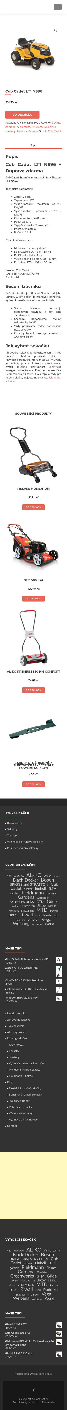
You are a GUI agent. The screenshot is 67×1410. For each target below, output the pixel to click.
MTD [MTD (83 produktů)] (42, 910)
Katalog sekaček (17, 1038)
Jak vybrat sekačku (19, 1019)
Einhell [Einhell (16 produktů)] (40, 888)
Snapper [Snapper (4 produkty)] (20, 920)
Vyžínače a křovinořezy (23, 1119)
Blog (10, 1082)
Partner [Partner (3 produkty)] (54, 910)
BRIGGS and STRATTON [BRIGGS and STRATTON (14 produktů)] (29, 884)
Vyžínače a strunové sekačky (25, 841)
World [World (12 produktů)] (49, 924)
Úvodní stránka (16, 1013)
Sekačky (12, 829)
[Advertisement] (33, 1185)
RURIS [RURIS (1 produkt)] (38, 915)
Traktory (22, 131)
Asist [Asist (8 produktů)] (47, 876)
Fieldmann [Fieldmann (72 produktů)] (33, 892)
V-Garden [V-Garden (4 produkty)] (33, 920)
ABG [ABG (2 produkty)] (9, 876)
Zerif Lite (18, 1402)
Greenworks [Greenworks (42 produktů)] (22, 901)
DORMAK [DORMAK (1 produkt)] (28, 889)
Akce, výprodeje (17, 1032)
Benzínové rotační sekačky (25, 1094)
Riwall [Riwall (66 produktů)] (26, 914)
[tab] (33, 145)
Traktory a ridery (19, 1100)
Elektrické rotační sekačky (25, 1088)
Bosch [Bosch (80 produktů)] (47, 880)
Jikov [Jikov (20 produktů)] (41, 905)
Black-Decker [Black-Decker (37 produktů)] (25, 879)
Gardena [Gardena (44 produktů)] (26, 897)
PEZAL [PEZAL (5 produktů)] (13, 915)
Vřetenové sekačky (21, 1113)
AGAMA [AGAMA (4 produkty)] (19, 875)
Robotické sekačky (20, 1107)
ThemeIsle (48, 1402)
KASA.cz (37, 126)
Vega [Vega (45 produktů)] (46, 919)
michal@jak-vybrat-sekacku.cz (33, 1373)
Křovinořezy (14, 823)
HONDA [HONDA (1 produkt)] (14, 906)
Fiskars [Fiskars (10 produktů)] (51, 893)
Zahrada (33, 131)
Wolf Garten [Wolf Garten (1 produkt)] (37, 924)
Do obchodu (22, 114)
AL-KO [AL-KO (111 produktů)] (34, 875)
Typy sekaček (15, 1025)
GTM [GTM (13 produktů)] (40, 902)
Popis (33, 145)
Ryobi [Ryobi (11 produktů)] (47, 915)
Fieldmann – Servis (21, 1075)
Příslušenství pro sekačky (22, 847)
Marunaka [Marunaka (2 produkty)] (14, 911)
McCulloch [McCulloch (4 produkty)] (27, 910)
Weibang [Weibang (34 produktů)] (21, 923)
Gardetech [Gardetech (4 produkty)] (43, 897)
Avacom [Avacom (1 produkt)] (56, 876)
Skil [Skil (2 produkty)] (56, 915)
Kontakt (12, 1125)
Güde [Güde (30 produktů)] (52, 901)
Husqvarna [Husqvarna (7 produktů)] (27, 906)
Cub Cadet (54, 131)
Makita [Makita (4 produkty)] (52, 905)
